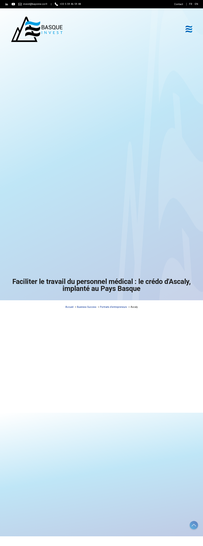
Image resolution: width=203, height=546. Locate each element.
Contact (178, 4)
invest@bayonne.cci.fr (32, 4)
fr (190, 4)
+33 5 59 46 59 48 (68, 4)
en (196, 4)
